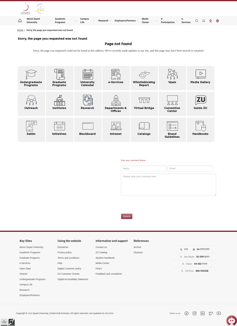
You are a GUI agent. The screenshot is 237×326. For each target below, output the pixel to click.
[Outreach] (31, 104)
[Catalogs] (144, 130)
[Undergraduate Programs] (31, 78)
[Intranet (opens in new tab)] (116, 130)
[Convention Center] (172, 104)
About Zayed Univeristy (31, 247)
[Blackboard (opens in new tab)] (88, 130)
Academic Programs (60, 20)
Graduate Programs (30, 258)
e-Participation (168, 20)
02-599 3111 (203, 256)
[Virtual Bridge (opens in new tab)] (144, 104)
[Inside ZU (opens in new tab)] (201, 104)
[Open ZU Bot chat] (231, 320)
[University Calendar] (88, 78)
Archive (137, 247)
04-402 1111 (200, 263)
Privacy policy (65, 252)
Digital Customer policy (69, 268)
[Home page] (20, 20)
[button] (4, 322)
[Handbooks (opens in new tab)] (201, 130)
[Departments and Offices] (116, 104)
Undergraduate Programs (33, 279)
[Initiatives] (59, 130)
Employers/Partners (125, 20)
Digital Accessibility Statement (73, 279)
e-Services (186, 20)
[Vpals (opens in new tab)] (172, 78)
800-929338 (202, 271)
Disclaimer (63, 247)
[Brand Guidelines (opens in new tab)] (172, 130)
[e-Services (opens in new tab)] (116, 78)
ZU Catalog (101, 252)
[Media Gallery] (201, 78)
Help (60, 263)
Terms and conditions (68, 258)
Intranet (23, 273)
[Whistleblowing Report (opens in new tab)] (144, 78)
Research (103, 20)
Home (20, 30)
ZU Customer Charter (69, 273)
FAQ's (99, 268)
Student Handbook (105, 258)
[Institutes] (59, 104)
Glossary (138, 252)
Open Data (25, 268)
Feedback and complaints (109, 273)
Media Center (145, 20)
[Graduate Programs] (59, 78)
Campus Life (84, 20)
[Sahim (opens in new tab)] (31, 130)
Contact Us (101, 247)
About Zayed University (33, 20)
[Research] (88, 104)
